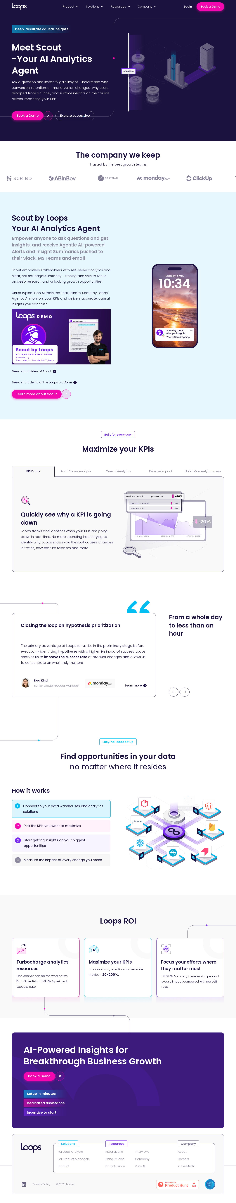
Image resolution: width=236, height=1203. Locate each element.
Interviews (142, 1152)
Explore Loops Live (75, 115)
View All (140, 1166)
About (182, 1152)
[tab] (33, 471)
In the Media (186, 1166)
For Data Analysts (70, 1152)
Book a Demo (210, 6)
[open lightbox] (34, 373)
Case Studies (114, 1159)
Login (188, 6)
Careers (183, 1159)
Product (63, 1166)
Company (142, 1159)
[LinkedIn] (24, 1184)
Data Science (115, 1166)
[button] (71, 7)
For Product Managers (74, 1159)
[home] (28, 6)
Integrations (114, 1152)
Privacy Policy (41, 1184)
